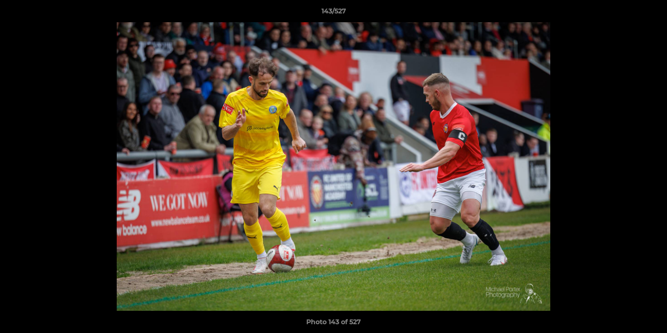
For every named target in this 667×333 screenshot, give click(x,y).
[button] (650, 13)
